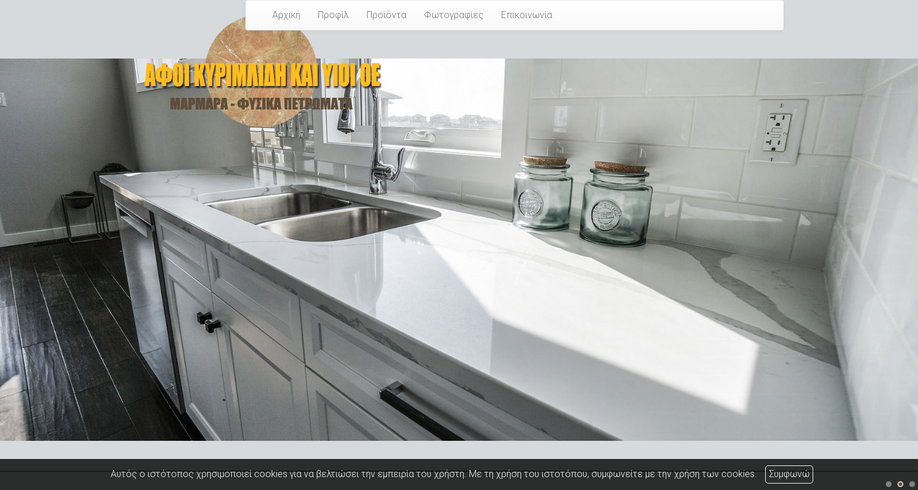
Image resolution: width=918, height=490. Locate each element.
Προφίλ (333, 14)
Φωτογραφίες (454, 14)
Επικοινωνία (526, 14)
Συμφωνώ (789, 473)
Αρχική (286, 14)
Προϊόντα (386, 14)
